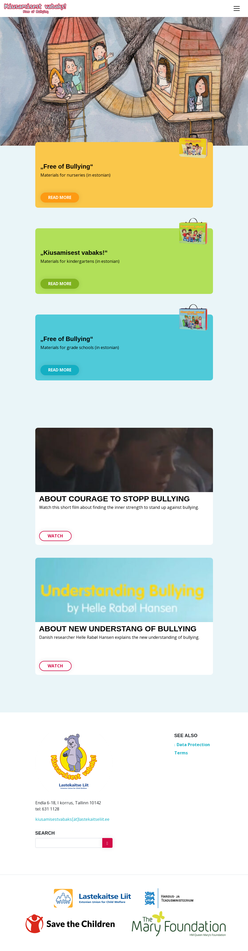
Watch (55, 536)
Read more (59, 197)
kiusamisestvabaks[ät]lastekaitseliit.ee (72, 819)
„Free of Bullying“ (66, 166)
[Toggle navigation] (236, 8)
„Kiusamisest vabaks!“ (74, 252)
